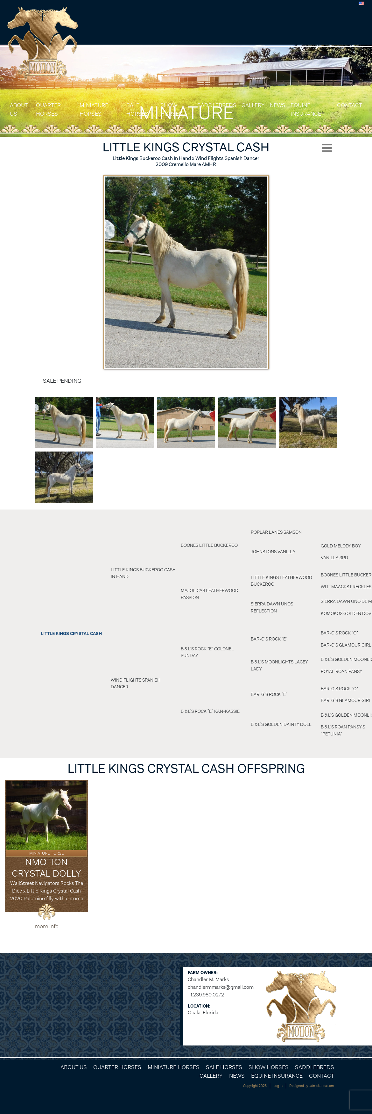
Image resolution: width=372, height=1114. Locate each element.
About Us (19, 109)
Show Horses (171, 109)
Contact (349, 105)
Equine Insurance (306, 109)
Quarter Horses (48, 109)
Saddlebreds (216, 105)
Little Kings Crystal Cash (71, 634)
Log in (278, 1085)
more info (47, 926)
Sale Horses (137, 109)
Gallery (253, 105)
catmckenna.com (321, 1085)
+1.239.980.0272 (206, 994)
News (277, 105)
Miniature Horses (94, 109)
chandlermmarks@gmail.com (221, 987)
